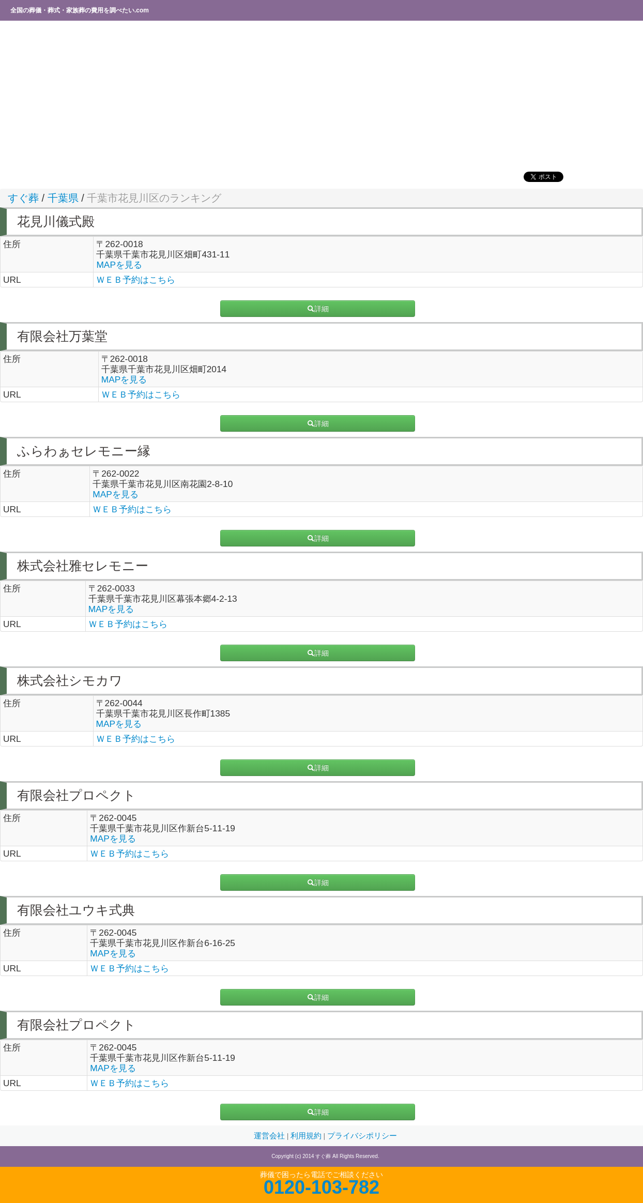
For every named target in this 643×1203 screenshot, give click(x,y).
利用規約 (307, 1136)
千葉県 (63, 198)
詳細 (318, 308)
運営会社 (270, 1136)
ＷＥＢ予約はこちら (135, 280)
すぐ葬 (23, 198)
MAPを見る (119, 265)
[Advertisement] (313, 95)
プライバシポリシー (362, 1136)
